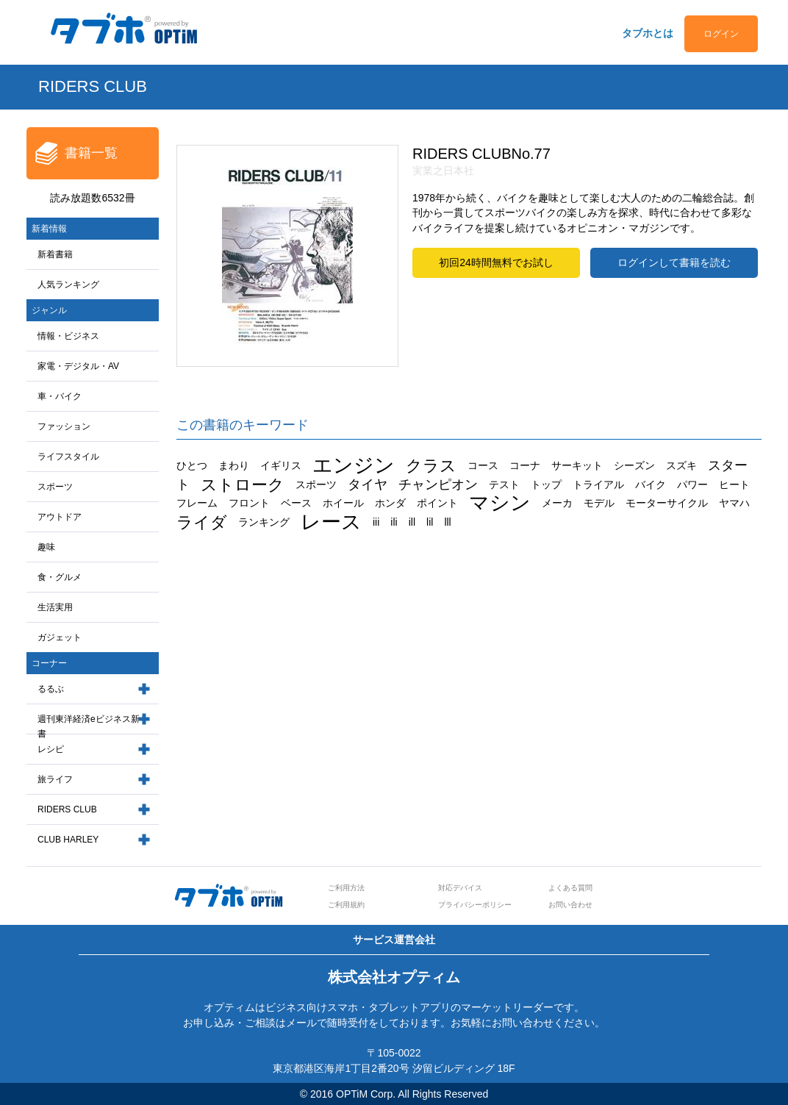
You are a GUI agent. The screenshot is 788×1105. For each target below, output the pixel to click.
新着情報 (49, 228)
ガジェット (59, 637)
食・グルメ (59, 577)
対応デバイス (460, 888)
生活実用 (55, 607)
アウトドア (59, 517)
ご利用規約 (346, 905)
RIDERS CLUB (67, 809)
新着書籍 (55, 254)
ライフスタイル (68, 456)
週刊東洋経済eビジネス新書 (88, 727)
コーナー (49, 663)
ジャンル (49, 310)
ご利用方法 (346, 888)
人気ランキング (68, 284)
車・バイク (59, 396)
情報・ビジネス (68, 336)
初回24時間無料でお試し (496, 262)
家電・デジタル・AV (78, 366)
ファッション (63, 426)
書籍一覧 (91, 153)
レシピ (50, 749)
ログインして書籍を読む (674, 262)
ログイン (721, 34)
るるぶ (50, 689)
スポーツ (55, 487)
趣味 (46, 547)
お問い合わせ (570, 905)
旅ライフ (55, 779)
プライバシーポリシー (475, 905)
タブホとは (647, 33)
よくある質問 (570, 888)
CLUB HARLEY (67, 839)
